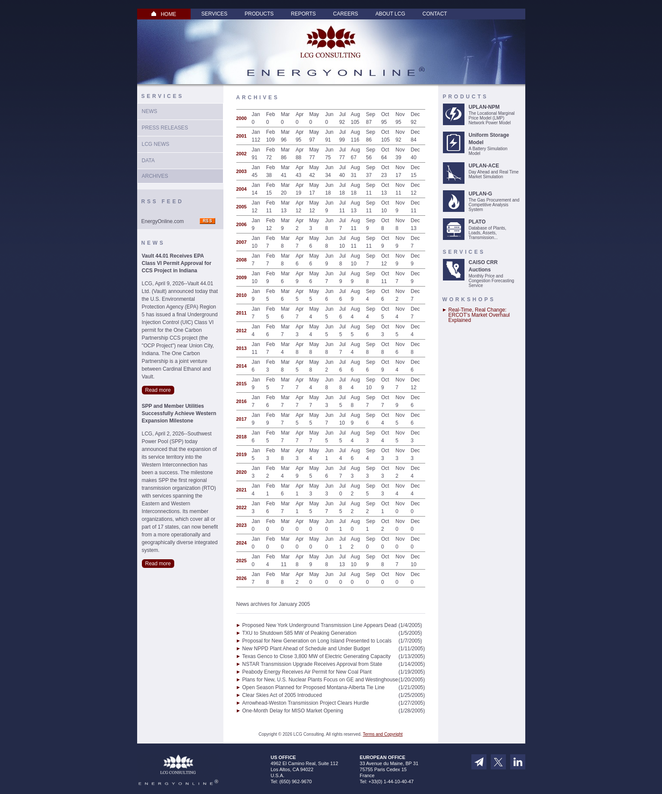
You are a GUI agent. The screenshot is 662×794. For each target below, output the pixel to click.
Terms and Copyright (382, 734)
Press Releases (165, 128)
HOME (163, 14)
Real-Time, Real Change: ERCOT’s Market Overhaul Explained (479, 315)
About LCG (390, 14)
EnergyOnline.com (162, 221)
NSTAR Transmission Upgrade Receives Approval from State (312, 664)
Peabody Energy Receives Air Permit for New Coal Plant (307, 672)
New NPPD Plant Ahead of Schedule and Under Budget (306, 649)
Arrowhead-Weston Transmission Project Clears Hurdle (305, 703)
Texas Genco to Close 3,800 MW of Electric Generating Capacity (316, 656)
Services (214, 14)
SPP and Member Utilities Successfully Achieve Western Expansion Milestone (179, 413)
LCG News (155, 144)
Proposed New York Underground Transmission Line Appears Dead (319, 625)
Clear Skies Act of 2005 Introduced (282, 695)
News (149, 111)
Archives (155, 176)
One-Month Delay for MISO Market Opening (292, 711)
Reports (303, 14)
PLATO (477, 222)
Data (148, 161)
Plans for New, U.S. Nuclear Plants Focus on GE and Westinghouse (320, 680)
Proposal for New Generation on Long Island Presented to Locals (317, 641)
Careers (345, 14)
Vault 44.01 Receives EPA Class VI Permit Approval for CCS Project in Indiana (177, 263)
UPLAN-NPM (484, 107)
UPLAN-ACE (484, 166)
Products (259, 14)
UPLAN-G (481, 194)
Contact (435, 14)
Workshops (469, 299)
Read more (158, 390)
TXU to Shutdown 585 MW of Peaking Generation (299, 633)
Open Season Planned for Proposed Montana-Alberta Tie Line (313, 687)
